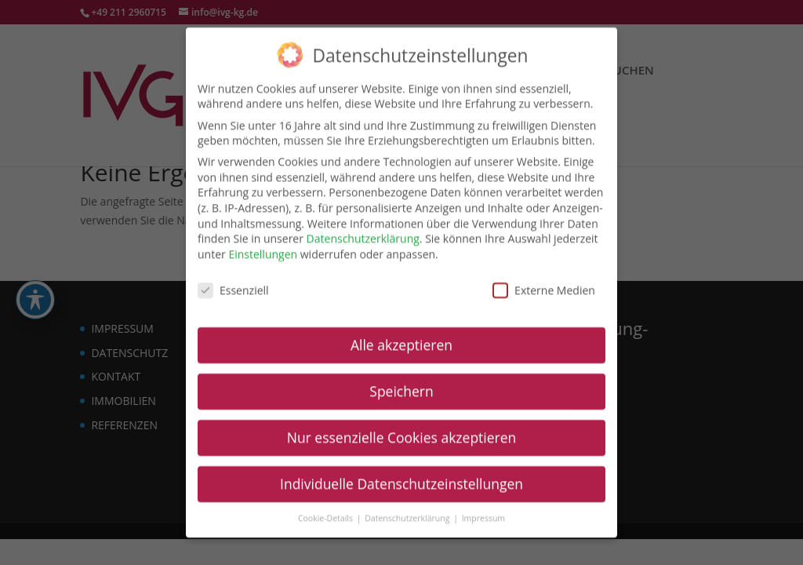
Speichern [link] (401, 380)
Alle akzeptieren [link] (401, 334)
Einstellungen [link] (262, 243)
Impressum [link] (483, 507)
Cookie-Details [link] (326, 507)
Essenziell (233, 279)
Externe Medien (543, 279)
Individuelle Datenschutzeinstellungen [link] (401, 473)
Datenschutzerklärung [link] (363, 228)
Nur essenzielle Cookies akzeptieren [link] (402, 426)
